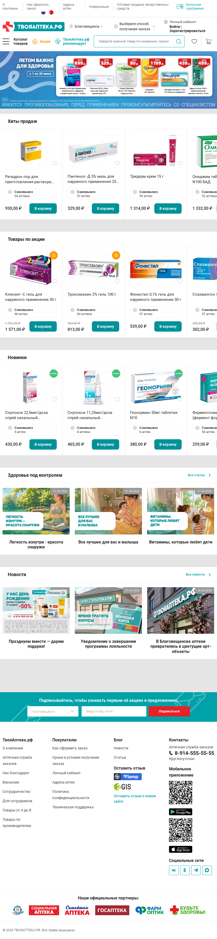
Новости (121, 748)
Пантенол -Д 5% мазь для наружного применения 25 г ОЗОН (93, 179)
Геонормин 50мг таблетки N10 (154, 415)
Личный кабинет (66, 773)
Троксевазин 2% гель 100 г (92, 294)
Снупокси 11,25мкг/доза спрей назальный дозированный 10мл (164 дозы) (91, 415)
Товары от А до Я (17, 810)
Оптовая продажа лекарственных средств (142, 6)
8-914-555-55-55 (194, 753)
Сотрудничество (16, 791)
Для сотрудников (17, 801)
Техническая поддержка (73, 807)
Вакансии (11, 782)
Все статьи (199, 475)
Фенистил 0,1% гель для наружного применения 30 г (155, 297)
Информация (99, 7)
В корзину (43, 208)
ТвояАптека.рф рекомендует (72, 41)
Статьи (120, 757)
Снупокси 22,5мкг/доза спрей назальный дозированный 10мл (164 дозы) (28, 415)
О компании (10, 6)
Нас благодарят (16, 773)
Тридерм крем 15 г (147, 176)
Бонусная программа (190, 6)
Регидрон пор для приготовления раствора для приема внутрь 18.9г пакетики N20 (28, 179)
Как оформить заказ (38, 6)
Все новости (198, 574)
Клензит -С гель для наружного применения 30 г (30, 297)
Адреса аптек (68, 6)
